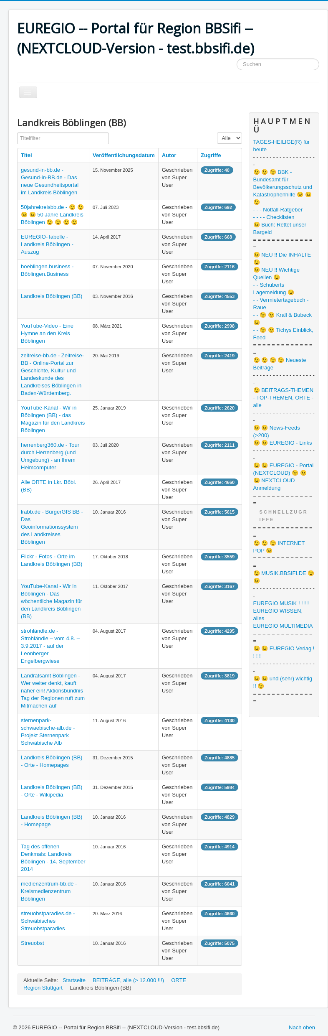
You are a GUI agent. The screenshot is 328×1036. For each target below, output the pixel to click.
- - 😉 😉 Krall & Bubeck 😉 (282, 319)
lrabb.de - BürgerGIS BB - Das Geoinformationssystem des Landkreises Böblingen (52, 527)
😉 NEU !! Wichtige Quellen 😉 (276, 273)
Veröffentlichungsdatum (124, 155)
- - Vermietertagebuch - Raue (281, 304)
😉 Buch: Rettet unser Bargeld (279, 228)
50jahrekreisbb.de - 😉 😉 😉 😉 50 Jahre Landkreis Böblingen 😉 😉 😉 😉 (52, 214)
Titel (26, 155)
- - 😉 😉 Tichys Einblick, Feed (283, 334)
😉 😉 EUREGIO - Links (282, 443)
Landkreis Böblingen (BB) (51, 296)
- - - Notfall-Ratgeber (278, 209)
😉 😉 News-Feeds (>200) (276, 431)
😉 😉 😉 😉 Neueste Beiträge (279, 364)
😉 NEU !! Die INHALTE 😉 (282, 258)
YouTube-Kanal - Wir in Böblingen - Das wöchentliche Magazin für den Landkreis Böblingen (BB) (51, 601)
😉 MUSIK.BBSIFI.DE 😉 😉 (284, 577)
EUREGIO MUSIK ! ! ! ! (281, 603)
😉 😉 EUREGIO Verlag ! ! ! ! (284, 652)
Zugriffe (211, 155)
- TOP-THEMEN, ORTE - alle (283, 401)
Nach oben (302, 1027)
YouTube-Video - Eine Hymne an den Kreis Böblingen (47, 333)
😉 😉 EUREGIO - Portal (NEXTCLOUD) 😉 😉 (283, 469)
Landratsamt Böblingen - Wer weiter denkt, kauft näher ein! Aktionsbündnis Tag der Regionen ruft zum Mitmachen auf (53, 690)
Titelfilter (17, 132)
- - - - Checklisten (274, 217)
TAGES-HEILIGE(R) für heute (281, 146)
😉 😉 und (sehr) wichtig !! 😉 (283, 682)
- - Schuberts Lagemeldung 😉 (273, 288)
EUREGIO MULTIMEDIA (283, 626)
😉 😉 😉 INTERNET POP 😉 (279, 547)
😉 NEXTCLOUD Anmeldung (274, 484)
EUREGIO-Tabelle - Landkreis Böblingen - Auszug (47, 244)
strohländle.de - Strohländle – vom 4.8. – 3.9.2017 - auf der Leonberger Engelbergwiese (50, 646)
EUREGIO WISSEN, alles (278, 614)
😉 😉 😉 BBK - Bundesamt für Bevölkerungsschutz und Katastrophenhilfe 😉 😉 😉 (283, 187)
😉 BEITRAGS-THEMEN (283, 390)
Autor (169, 155)
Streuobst (32, 943)
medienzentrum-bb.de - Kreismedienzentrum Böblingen (49, 891)
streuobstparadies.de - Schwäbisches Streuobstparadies (48, 921)
